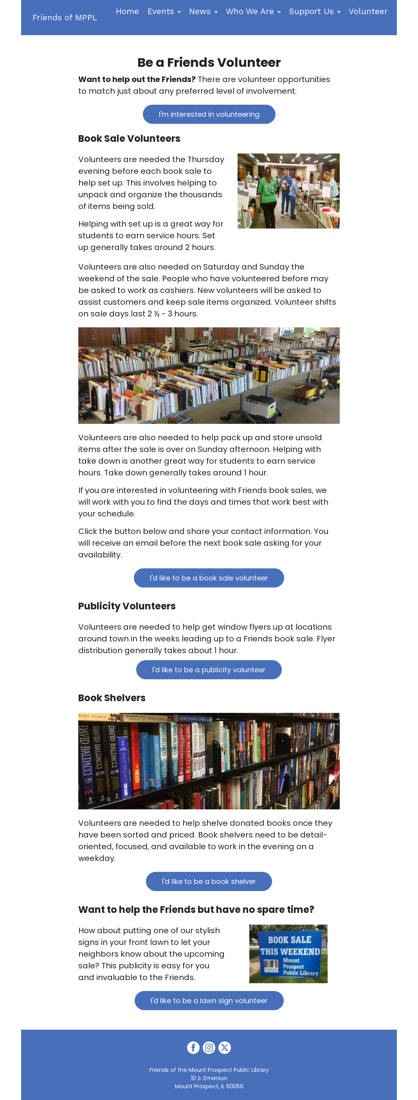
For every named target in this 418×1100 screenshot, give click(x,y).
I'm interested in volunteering (209, 114)
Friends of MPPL (65, 17)
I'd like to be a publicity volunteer (209, 670)
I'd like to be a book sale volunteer (209, 578)
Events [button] (161, 11)
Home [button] (128, 11)
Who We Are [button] (251, 11)
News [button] (201, 11)
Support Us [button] (312, 11)
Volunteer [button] (369, 11)
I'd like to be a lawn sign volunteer (209, 1000)
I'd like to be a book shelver (209, 881)
